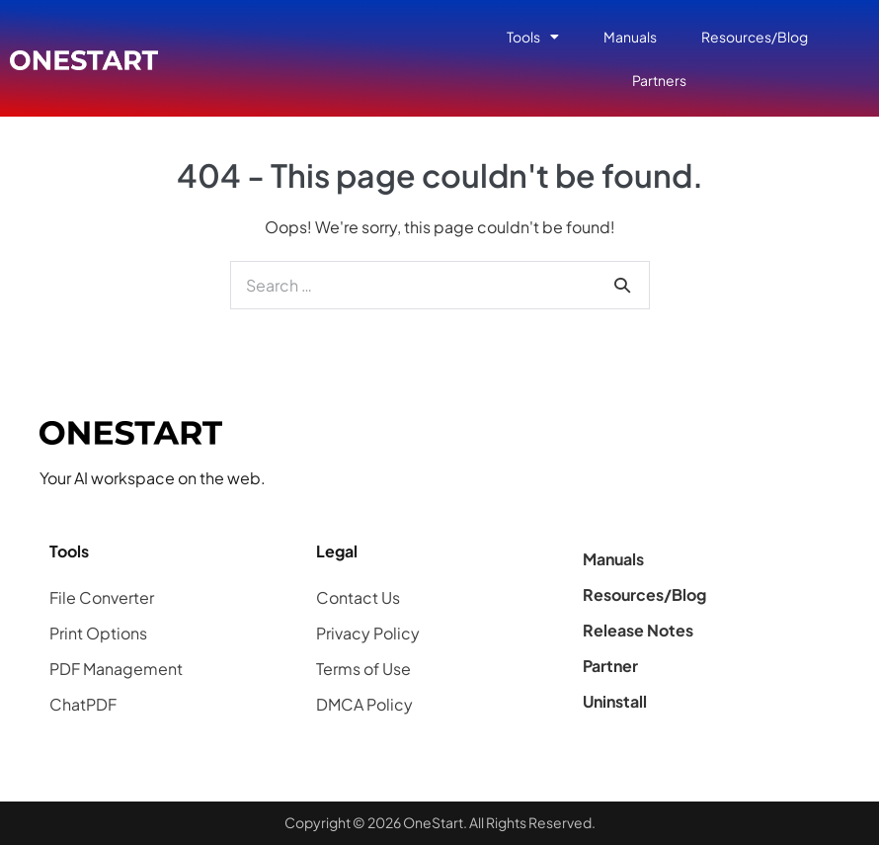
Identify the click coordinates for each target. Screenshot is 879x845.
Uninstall (615, 701)
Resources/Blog (754, 36)
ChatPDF (83, 704)
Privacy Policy (368, 633)
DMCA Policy (364, 704)
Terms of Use (363, 668)
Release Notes (638, 630)
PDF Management (116, 668)
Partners (659, 80)
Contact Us (358, 597)
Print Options (98, 633)
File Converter (101, 597)
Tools (533, 36)
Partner (610, 665)
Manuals (630, 36)
